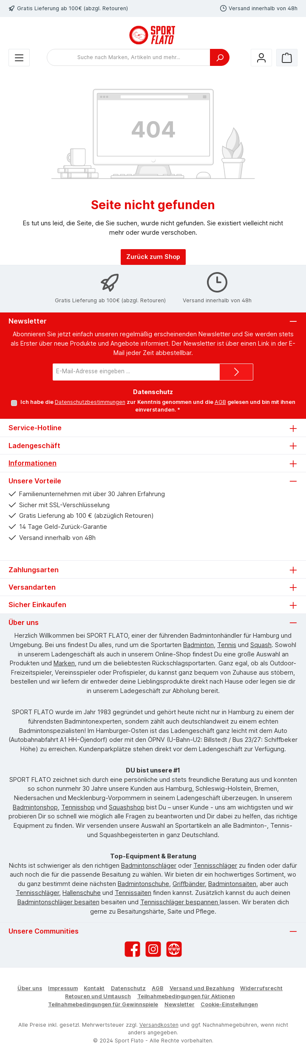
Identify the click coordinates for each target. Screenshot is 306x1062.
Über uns (29, 988)
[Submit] (236, 372)
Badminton (198, 644)
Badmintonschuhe (143, 883)
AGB (220, 402)
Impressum (63, 988)
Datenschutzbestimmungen (89, 402)
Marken (64, 663)
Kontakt (94, 988)
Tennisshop (78, 807)
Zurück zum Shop (153, 256)
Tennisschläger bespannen (180, 902)
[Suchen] (220, 57)
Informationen (32, 463)
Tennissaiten (133, 892)
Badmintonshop (35, 807)
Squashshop (126, 807)
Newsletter (179, 1004)
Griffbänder (189, 883)
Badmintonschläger (148, 865)
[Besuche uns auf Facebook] (132, 949)
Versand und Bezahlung (202, 988)
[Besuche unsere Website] (174, 949)
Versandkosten (158, 1025)
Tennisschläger (215, 865)
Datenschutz (128, 988)
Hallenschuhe (81, 892)
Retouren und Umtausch (98, 996)
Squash (261, 644)
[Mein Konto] (261, 57)
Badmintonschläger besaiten (58, 902)
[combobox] (128, 57)
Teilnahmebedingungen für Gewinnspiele (103, 1004)
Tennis (226, 644)
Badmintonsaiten (232, 883)
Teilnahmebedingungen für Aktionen (186, 996)
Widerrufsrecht (261, 988)
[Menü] (19, 57)
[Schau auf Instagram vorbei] (153, 949)
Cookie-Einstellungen (229, 1004)
